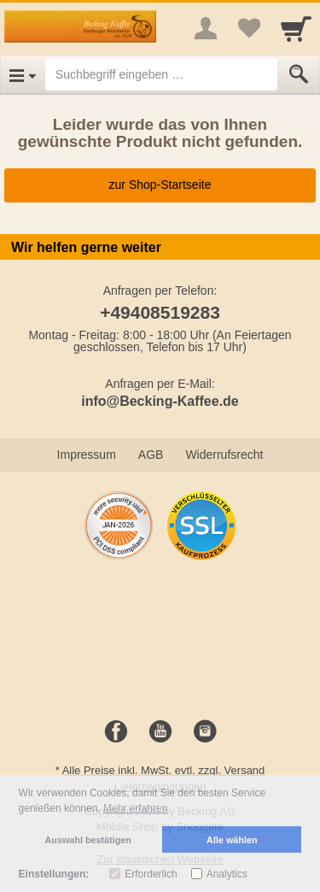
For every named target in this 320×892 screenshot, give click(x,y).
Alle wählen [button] (232, 840)
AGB (151, 454)
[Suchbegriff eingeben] (161, 74)
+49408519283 (160, 312)
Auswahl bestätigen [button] (88, 840)
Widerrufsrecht (224, 454)
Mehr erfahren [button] (135, 808)
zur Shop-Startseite (160, 184)
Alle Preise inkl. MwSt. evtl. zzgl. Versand (163, 770)
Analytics (227, 874)
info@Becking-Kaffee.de (160, 401)
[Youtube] (160, 732)
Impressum (86, 454)
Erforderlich (151, 874)
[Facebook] (116, 732)
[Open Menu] (22, 74)
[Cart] (296, 28)
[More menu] (205, 28)
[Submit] (299, 74)
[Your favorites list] (248, 28)
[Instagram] (205, 732)
